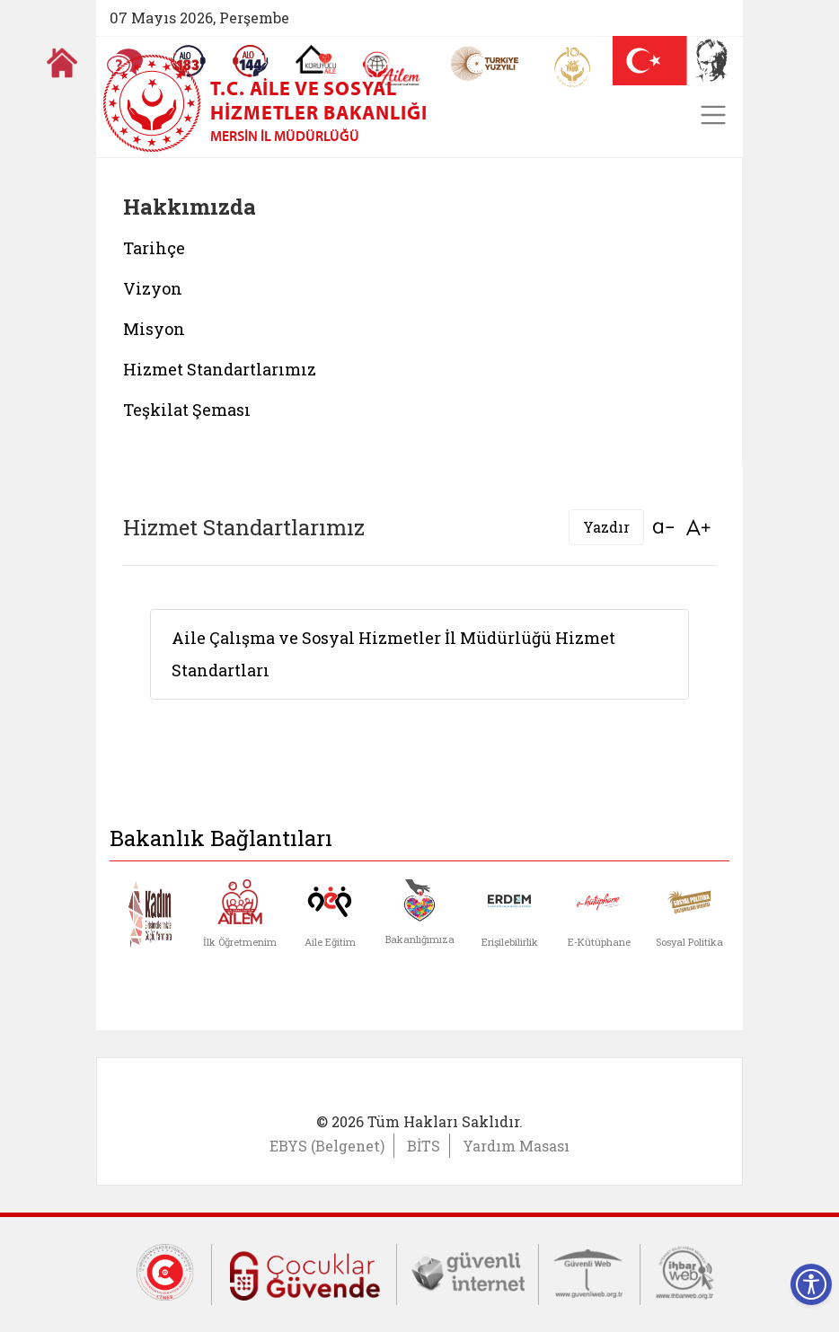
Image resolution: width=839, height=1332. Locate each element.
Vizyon (152, 288)
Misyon (154, 329)
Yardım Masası (516, 1145)
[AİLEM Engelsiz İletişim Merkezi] (392, 69)
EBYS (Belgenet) (326, 1145)
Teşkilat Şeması (187, 409)
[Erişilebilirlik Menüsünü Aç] (811, 1284)
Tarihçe (154, 248)
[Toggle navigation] (713, 115)
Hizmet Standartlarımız (219, 369)
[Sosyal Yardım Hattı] (251, 61)
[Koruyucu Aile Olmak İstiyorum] (316, 59)
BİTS (423, 1145)
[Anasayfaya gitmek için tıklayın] (62, 63)
